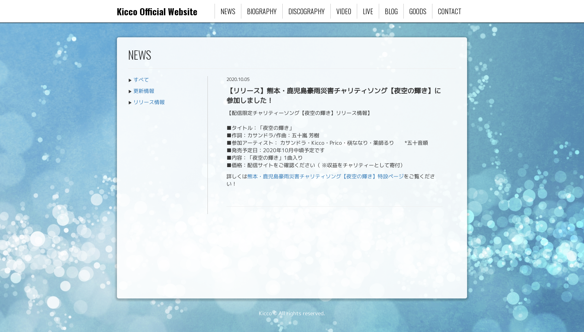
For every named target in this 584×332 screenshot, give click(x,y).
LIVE (368, 11)
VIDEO (343, 11)
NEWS (227, 11)
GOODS (417, 11)
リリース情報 (149, 102)
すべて (141, 79)
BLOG (391, 11)
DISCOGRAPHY (306, 11)
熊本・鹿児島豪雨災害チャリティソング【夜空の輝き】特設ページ (325, 176)
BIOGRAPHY (262, 11)
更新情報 (143, 90)
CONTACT (449, 11)
